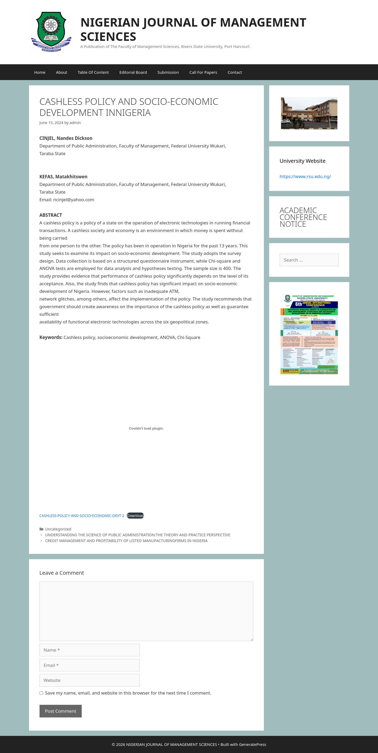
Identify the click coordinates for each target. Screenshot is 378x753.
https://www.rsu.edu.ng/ (305, 176)
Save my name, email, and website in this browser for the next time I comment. (128, 693)
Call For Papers (203, 72)
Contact (235, 72)
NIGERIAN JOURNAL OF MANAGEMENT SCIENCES (193, 29)
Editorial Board (133, 72)
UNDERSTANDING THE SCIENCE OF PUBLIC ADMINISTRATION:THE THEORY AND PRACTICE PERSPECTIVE (137, 534)
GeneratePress (252, 744)
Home (40, 72)
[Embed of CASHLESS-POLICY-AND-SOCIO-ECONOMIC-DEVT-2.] (146, 429)
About (61, 72)
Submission (168, 72)
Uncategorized (58, 528)
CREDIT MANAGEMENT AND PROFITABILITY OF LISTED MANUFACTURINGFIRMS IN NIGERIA (126, 540)
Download (135, 515)
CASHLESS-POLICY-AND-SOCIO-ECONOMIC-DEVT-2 (82, 515)
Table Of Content (93, 72)
